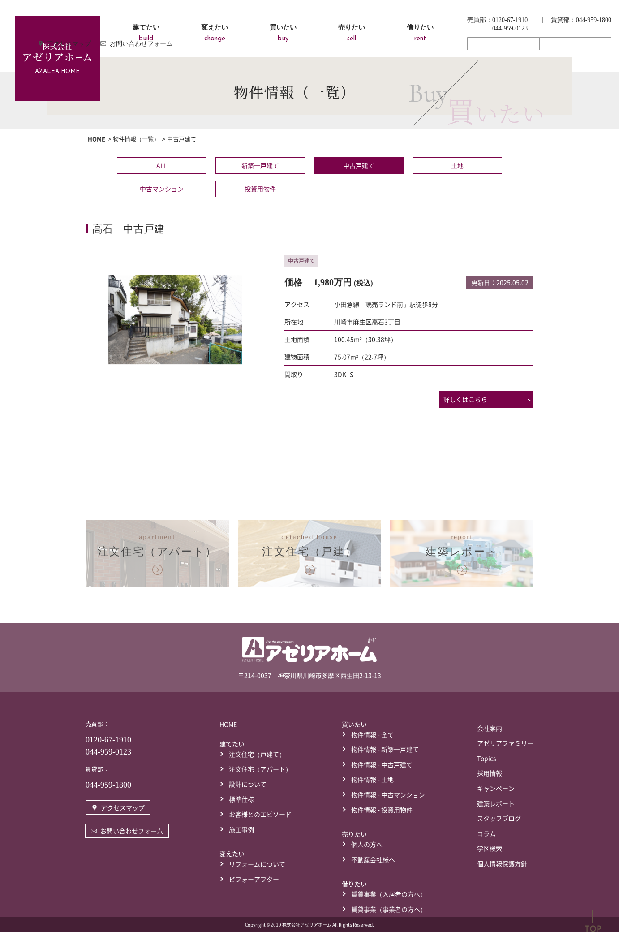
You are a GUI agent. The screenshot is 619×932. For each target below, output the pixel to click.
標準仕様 (241, 798)
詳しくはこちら (465, 399)
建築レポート (496, 802)
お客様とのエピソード (260, 813)
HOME (96, 138)
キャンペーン (496, 787)
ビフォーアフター (254, 878)
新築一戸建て (260, 165)
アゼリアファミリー (505, 742)
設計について (248, 783)
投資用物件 (260, 188)
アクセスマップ (503, 43)
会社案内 (489, 727)
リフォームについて (257, 863)
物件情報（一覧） (136, 138)
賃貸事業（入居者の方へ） (388, 893)
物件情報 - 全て (372, 733)
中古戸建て (358, 165)
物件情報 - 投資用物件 (382, 809)
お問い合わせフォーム (575, 43)
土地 (457, 165)
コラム (486, 832)
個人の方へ (367, 843)
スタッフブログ (499, 817)
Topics (486, 757)
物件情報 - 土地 (372, 778)
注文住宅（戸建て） (257, 753)
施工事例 (241, 828)
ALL (162, 165)
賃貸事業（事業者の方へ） (388, 908)
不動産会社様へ (373, 858)
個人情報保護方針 (502, 863)
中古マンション (162, 188)
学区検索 (489, 847)
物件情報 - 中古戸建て (382, 763)
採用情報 (489, 772)
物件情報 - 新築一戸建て (385, 748)
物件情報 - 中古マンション (388, 794)
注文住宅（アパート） (260, 768)
